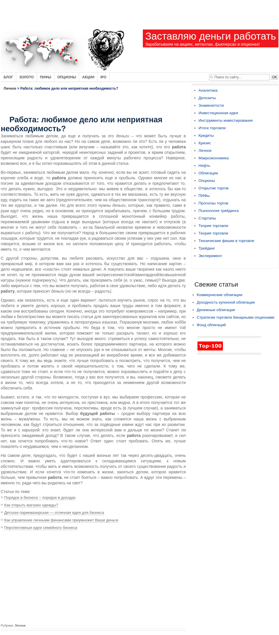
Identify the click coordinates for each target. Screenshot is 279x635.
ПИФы (204, 195)
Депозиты (207, 98)
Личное (10, 88)
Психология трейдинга (219, 210)
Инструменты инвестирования (226, 120)
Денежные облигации (216, 310)
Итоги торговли (212, 128)
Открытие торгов (214, 188)
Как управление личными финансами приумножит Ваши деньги (61, 520)
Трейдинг (207, 248)
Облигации (208, 173)
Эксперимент (210, 256)
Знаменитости (211, 105)
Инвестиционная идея (218, 113)
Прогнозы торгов (213, 203)
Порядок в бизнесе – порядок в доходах (40, 497)
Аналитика (208, 90)
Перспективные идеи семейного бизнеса (40, 527)
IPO (103, 77)
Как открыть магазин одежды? (31, 505)
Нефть (204, 165)
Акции (88, 77)
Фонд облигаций (211, 325)
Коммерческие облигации (220, 295)
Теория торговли (213, 226)
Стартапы (207, 218)
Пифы (45, 77)
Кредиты (206, 135)
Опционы (66, 77)
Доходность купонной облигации (226, 302)
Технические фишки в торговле (226, 241)
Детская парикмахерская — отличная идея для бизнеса (54, 512)
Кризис (205, 143)
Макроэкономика (214, 158)
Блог (8, 77)
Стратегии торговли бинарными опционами (236, 317)
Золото (26, 77)
